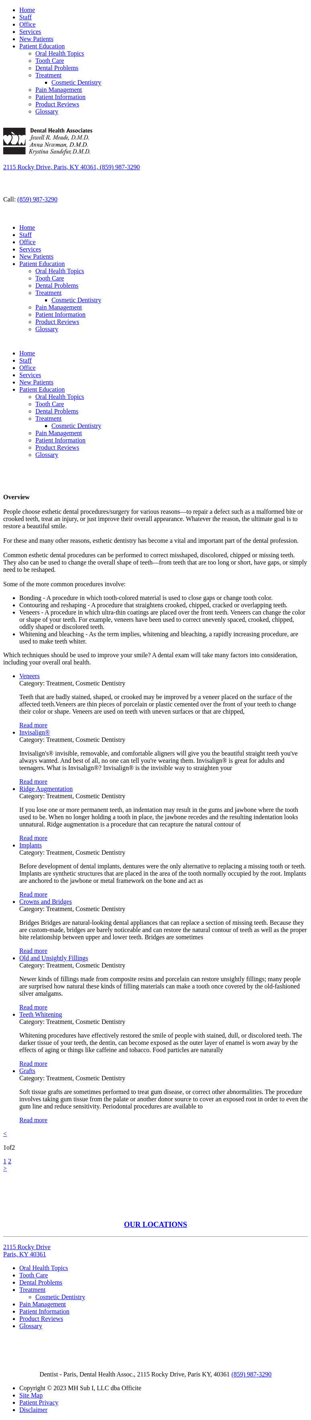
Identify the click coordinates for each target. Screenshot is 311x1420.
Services (30, 31)
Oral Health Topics (59, 53)
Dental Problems (56, 67)
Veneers (29, 676)
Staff (25, 17)
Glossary (46, 111)
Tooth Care (49, 60)
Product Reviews (57, 104)
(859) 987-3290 (37, 199)
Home (27, 9)
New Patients (36, 38)
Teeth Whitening (40, 1014)
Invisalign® (34, 732)
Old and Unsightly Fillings (53, 958)
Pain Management (58, 89)
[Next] (5, 1168)
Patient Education (42, 46)
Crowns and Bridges (45, 901)
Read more (33, 725)
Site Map (31, 1395)
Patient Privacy (38, 1402)
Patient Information (60, 96)
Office (27, 24)
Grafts (27, 1070)
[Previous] (5, 1133)
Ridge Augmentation (46, 788)
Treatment (48, 75)
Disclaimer (33, 1409)
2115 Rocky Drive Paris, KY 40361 (27, 1251)
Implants (30, 845)
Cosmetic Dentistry (76, 82)
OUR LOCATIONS (155, 1224)
